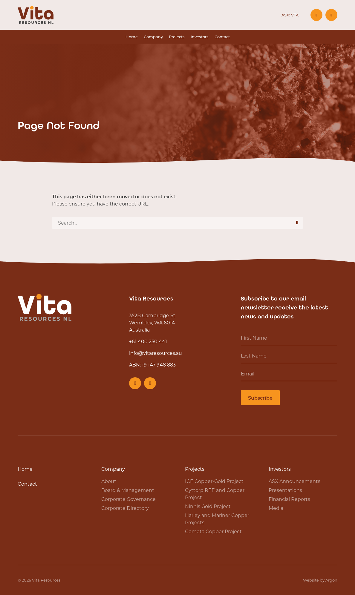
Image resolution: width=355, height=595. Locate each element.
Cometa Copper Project (213, 531)
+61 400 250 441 (148, 341)
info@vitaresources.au (155, 353)
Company (153, 36)
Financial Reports (289, 499)
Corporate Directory (125, 508)
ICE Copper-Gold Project (214, 481)
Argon (331, 579)
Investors (200, 36)
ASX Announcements (294, 481)
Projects (177, 36)
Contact (222, 36)
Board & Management (127, 490)
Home (132, 36)
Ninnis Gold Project (208, 506)
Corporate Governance (128, 499)
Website (311, 579)
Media (276, 508)
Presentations (285, 490)
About (108, 481)
